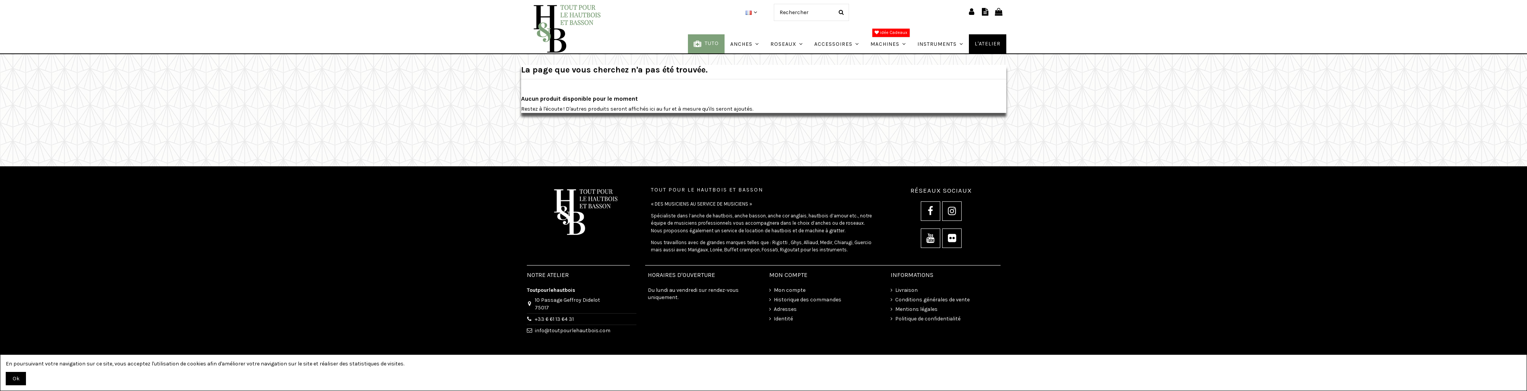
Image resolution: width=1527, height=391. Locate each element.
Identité (783, 318)
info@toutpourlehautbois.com (572, 330)
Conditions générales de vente (932, 299)
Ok (16, 378)
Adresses (785, 309)
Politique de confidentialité (927, 318)
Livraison (906, 290)
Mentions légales (916, 309)
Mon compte (789, 290)
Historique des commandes (807, 299)
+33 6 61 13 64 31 (554, 319)
